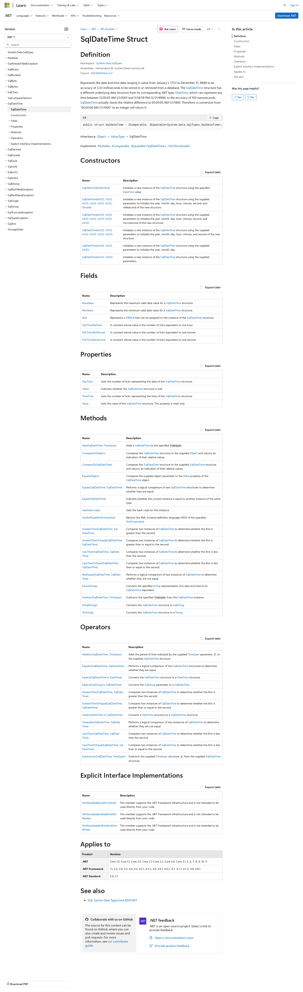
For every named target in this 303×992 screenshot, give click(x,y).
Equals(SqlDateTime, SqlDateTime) (102, 487)
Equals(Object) (90, 476)
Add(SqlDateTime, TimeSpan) (99, 445)
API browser (107, 29)
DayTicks (87, 381)
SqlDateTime (194, 88)
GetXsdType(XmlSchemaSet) (98, 517)
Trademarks (160, 980)
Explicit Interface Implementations (254, 66)
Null (84, 317)
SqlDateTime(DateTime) (96, 188)
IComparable (120, 146)
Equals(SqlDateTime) (94, 499)
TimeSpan (193, 654)
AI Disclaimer (12, 980)
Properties (240, 51)
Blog (52, 980)
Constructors (241, 41)
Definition (240, 36)
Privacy (84, 980)
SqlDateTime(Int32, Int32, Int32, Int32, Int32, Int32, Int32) (97, 219)
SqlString (178, 605)
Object (101, 136)
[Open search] (285, 5)
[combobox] (38, 37)
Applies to (240, 71)
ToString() (88, 612)
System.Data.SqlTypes (109, 63)
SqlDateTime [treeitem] (18, 109)
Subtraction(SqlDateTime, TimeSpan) (103, 756)
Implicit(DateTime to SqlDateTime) (102, 715)
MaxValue (88, 303)
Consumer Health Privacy (111, 980)
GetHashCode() (91, 510)
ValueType (117, 136)
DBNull (130, 317)
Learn (83, 29)
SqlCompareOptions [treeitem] (20, 98)
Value (85, 403)
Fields (237, 46)
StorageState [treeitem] (15, 229)
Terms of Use (141, 980)
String (156, 586)
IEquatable (138, 146)
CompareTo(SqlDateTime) (97, 464)
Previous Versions (35, 980)
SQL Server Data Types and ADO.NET (112, 900)
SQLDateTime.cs (100, 73)
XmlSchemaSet (135, 521)
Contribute (69, 980)
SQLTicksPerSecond (93, 339)
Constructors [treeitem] (18, 115)
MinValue (87, 310)
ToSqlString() (89, 605)
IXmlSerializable (179, 146)
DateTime (181, 92)
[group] (151, 125)
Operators (240, 61)
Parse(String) (89, 586)
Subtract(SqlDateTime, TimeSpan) (102, 597)
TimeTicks (88, 396)
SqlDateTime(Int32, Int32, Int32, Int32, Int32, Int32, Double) (97, 203)
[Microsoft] (7, 5)
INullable (104, 146)
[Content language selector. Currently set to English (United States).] (22, 971)
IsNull (85, 389)
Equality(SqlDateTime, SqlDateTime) (103, 666)
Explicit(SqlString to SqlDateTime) (102, 684)
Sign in (294, 5)
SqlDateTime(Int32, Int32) (97, 257)
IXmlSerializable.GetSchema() (99, 803)
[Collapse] (66, 29)
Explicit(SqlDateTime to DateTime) (102, 677)
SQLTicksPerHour (92, 325)
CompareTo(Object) (93, 453)
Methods (239, 56)
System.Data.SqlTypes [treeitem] (20, 52)
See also (238, 76)
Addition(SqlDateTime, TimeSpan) (102, 654)
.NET (93, 29)
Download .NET (286, 15)
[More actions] (219, 29)
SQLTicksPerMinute (93, 332)
